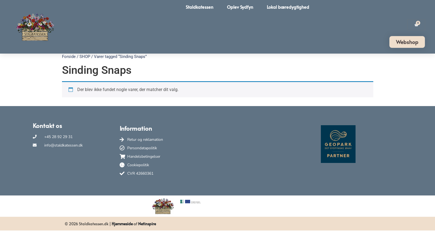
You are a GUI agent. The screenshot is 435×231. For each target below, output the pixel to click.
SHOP (84, 56)
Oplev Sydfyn (240, 7)
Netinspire (147, 223)
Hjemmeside (122, 223)
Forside (69, 56)
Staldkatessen (199, 7)
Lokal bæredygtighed (288, 7)
